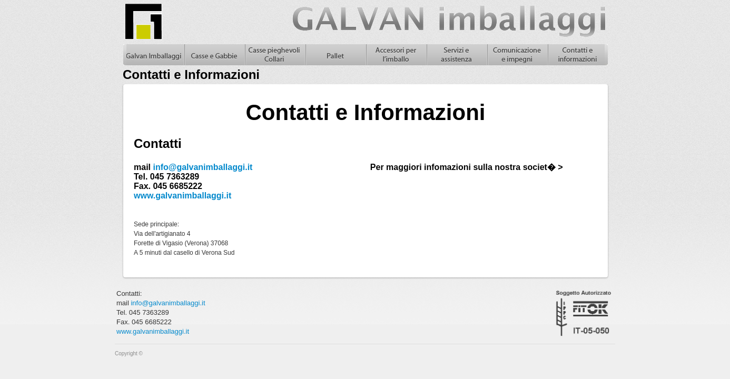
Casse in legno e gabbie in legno (214, 54)
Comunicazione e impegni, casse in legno (517, 54)
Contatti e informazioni (577, 54)
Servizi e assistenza (456, 54)
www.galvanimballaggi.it (182, 195)
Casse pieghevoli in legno (274, 54)
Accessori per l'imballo (396, 54)
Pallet (335, 54)
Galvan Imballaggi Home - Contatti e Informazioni (153, 54)
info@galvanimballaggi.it (202, 167)
